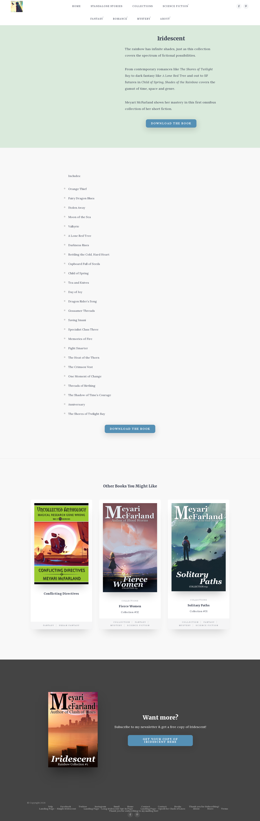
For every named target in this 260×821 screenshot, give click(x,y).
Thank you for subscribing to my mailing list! (133, 811)
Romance (120, 18)
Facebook (65, 807)
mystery (116, 627)
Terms (224, 809)
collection (121, 623)
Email (117, 807)
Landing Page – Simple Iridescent (57, 809)
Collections (142, 6)
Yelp (50, 807)
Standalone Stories (106, 6)
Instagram (100, 807)
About (165, 18)
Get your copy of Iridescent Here (160, 740)
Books (177, 807)
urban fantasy (69, 627)
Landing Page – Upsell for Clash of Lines (163, 809)
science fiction (138, 627)
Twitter (83, 807)
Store (210, 809)
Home (76, 6)
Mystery (143, 18)
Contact (145, 807)
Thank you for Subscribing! (204, 807)
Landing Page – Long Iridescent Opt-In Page (108, 809)
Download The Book (171, 123)
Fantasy (96, 18)
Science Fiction (175, 6)
